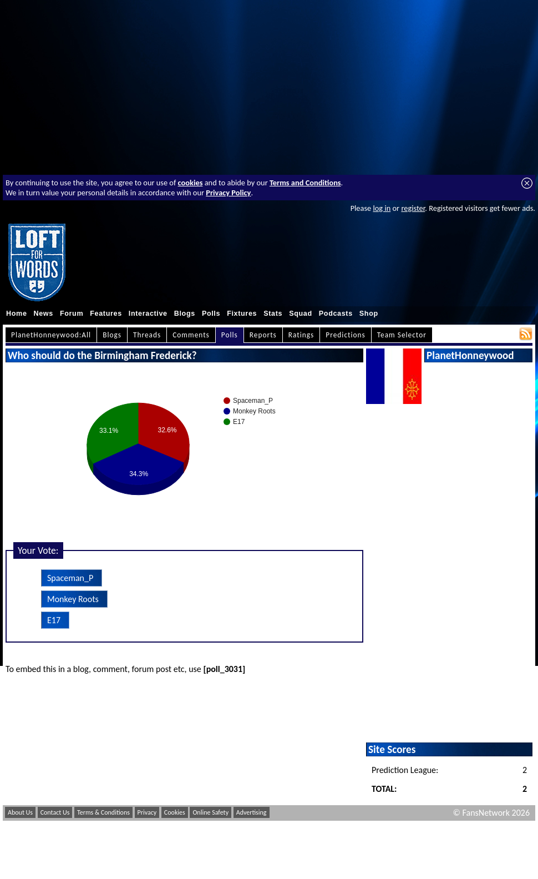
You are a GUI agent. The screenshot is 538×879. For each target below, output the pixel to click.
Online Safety (210, 812)
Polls (211, 313)
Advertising (251, 812)
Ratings (301, 335)
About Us (20, 812)
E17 (53, 620)
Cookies (174, 812)
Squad (300, 313)
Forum (71, 313)
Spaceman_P (70, 578)
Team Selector (402, 335)
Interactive (148, 313)
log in (381, 208)
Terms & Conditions (103, 812)
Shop (368, 313)
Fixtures (242, 313)
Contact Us (55, 812)
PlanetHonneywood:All (51, 335)
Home (16, 313)
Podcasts (336, 313)
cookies (190, 183)
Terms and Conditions (305, 183)
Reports (263, 335)
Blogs (184, 313)
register (413, 208)
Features (106, 313)
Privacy (147, 812)
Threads (147, 335)
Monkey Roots (73, 599)
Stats (272, 313)
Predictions (345, 335)
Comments (191, 335)
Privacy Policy (228, 193)
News (43, 313)
